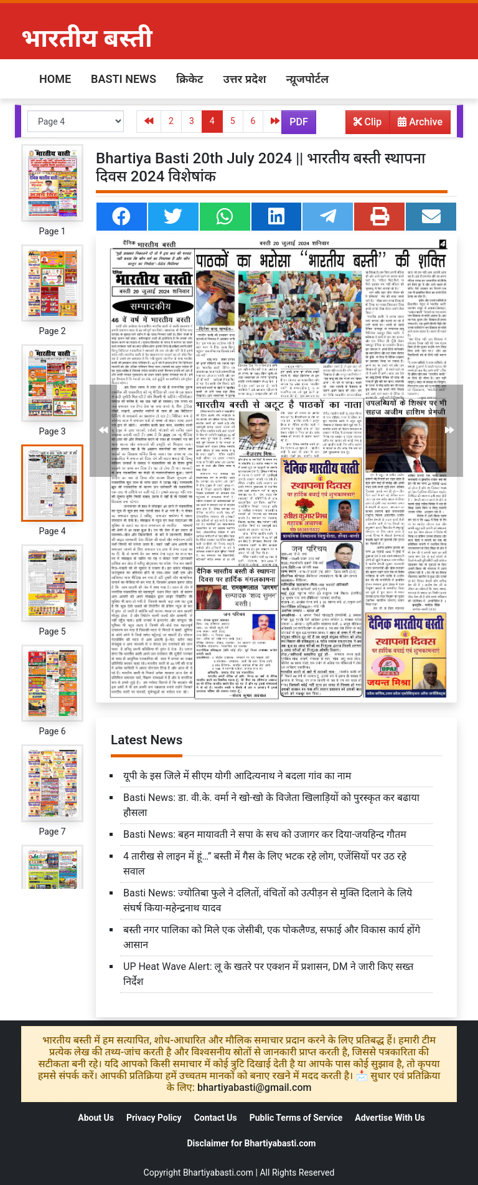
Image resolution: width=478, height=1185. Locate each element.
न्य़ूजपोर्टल (307, 78)
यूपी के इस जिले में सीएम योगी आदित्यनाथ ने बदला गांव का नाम (237, 776)
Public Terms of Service (296, 1118)
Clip (368, 122)
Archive (416, 124)
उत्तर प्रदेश (244, 78)
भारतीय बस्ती (86, 38)
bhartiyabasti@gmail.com (254, 1087)
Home (55, 78)
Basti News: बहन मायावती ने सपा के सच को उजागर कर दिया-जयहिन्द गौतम (264, 834)
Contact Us (215, 1118)
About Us (96, 1118)
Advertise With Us (389, 1118)
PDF (298, 122)
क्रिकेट (190, 78)
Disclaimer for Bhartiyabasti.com (251, 1143)
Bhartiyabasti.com (218, 1173)
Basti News (123, 78)
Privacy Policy (154, 1118)
